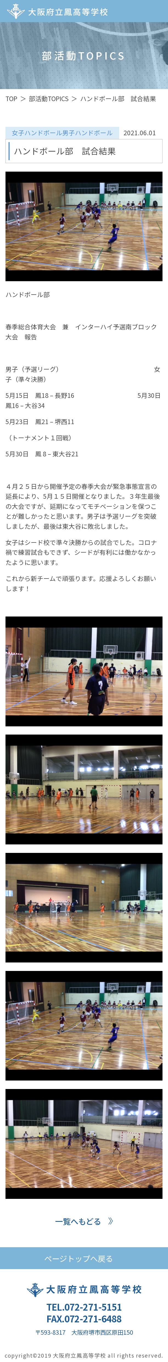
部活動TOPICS (49, 98)
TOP (11, 98)
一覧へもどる (78, 1221)
